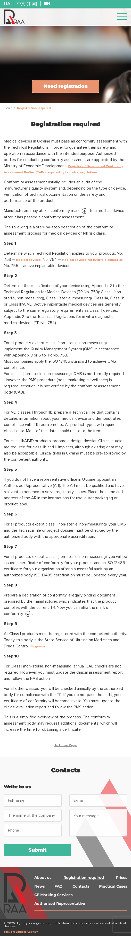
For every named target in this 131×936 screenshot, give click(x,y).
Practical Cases (113, 886)
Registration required (83, 877)
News (39, 886)
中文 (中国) (27, 4)
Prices (121, 877)
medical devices (28, 260)
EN (47, 4)
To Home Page (65, 745)
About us (42, 877)
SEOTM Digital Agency (21, 932)
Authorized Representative (59, 903)
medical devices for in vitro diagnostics (92, 260)
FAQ (58, 886)
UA (7, 4)
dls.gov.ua (37, 646)
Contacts (80, 886)
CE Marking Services (53, 895)
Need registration (66, 86)
